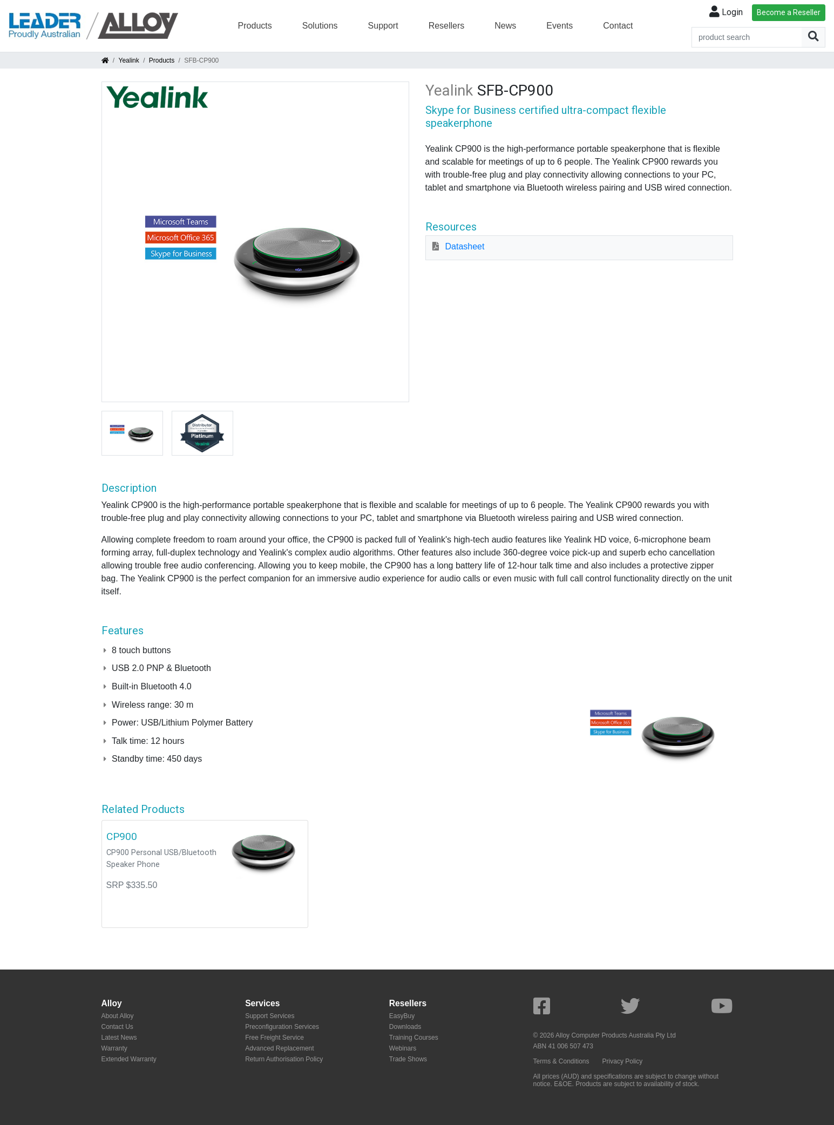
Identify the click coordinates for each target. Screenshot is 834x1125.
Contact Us (117, 1027)
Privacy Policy (622, 1061)
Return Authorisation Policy (284, 1059)
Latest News (119, 1037)
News (505, 25)
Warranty (114, 1048)
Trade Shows (408, 1059)
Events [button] (559, 25)
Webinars (402, 1048)
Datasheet (465, 246)
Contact (618, 25)
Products (255, 25)
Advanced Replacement (279, 1048)
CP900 (121, 836)
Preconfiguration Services (282, 1027)
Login (726, 12)
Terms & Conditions (561, 1061)
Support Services (269, 1016)
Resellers (447, 25)
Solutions (320, 25)
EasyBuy (402, 1016)
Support (383, 25)
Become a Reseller (789, 12)
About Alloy (117, 1016)
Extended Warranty (129, 1059)
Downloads (405, 1027)
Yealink (129, 60)
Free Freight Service (274, 1037)
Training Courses (413, 1037)
